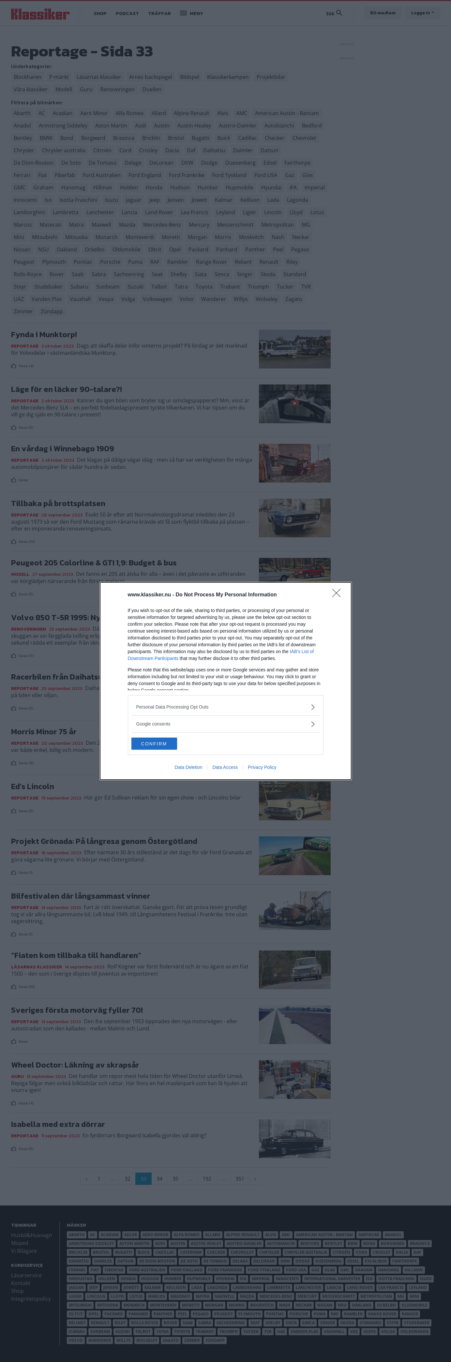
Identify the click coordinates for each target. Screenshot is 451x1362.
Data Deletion (189, 768)
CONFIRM (162, 743)
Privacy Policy (262, 768)
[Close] (338, 595)
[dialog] (225, 681)
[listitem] (225, 706)
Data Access (225, 768)
